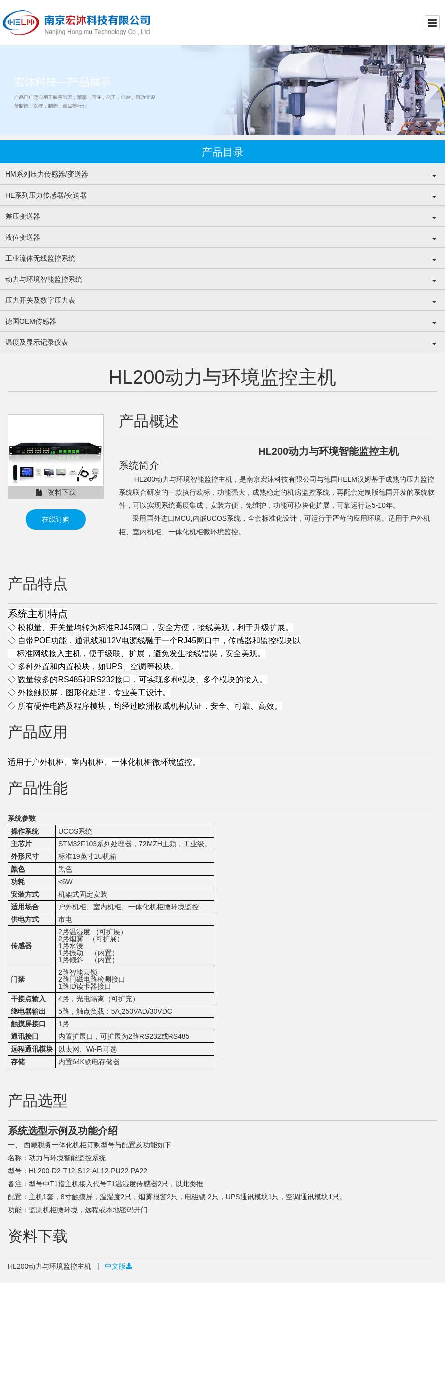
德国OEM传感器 (30, 321)
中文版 (117, 1266)
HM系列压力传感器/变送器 (46, 174)
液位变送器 (22, 237)
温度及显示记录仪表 (36, 342)
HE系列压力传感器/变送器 (46, 195)
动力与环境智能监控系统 (43, 279)
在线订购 (56, 519)
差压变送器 (22, 216)
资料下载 (56, 492)
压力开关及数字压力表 (40, 300)
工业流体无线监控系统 (40, 258)
